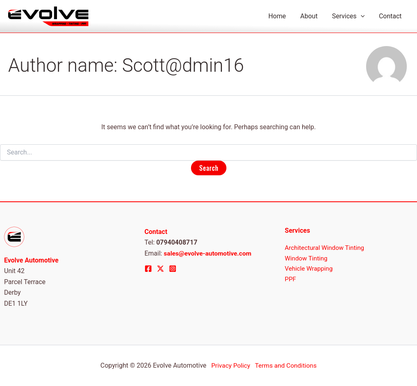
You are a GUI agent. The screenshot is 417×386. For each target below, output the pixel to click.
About (312, 16)
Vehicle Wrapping (310, 270)
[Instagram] (172, 268)
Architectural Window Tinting (326, 248)
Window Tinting (307, 258)
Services (350, 16)
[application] (362, 16)
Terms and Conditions (286, 365)
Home (282, 16)
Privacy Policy (230, 365)
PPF (290, 280)
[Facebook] (148, 268)
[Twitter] (160, 268)
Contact (391, 16)
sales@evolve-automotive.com (209, 253)
